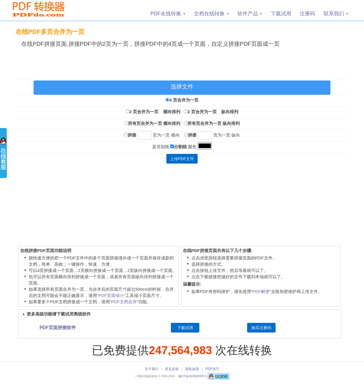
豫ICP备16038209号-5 (193, 376)
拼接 (132, 135)
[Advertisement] (182, 62)
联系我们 (336, 13)
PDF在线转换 (167, 13)
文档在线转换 (211, 13)
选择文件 (182, 86)
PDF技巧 (212, 369)
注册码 (307, 13)
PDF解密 (261, 291)
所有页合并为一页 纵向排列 (213, 123)
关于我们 (151, 369)
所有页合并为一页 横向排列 (154, 123)
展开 (3, 156)
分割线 (180, 146)
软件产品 (249, 13)
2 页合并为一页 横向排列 (154, 111)
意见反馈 (172, 369)
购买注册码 (261, 327)
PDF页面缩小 (111, 295)
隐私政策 (192, 369)
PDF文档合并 (124, 301)
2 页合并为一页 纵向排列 (212, 111)
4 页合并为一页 (183, 100)
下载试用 (281, 13)
